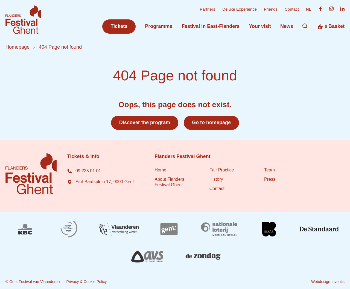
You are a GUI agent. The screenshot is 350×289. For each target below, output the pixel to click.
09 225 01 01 (84, 170)
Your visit (260, 26)
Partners (207, 9)
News (286, 26)
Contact (292, 9)
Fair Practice (221, 170)
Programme (158, 26)
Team (269, 170)
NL (308, 9)
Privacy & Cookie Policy (86, 281)
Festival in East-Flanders (211, 26)
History (216, 179)
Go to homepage (211, 122)
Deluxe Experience (239, 9)
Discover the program (144, 122)
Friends (271, 9)
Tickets (118, 26)
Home (160, 170)
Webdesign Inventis (328, 281)
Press (269, 179)
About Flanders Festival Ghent (169, 182)
